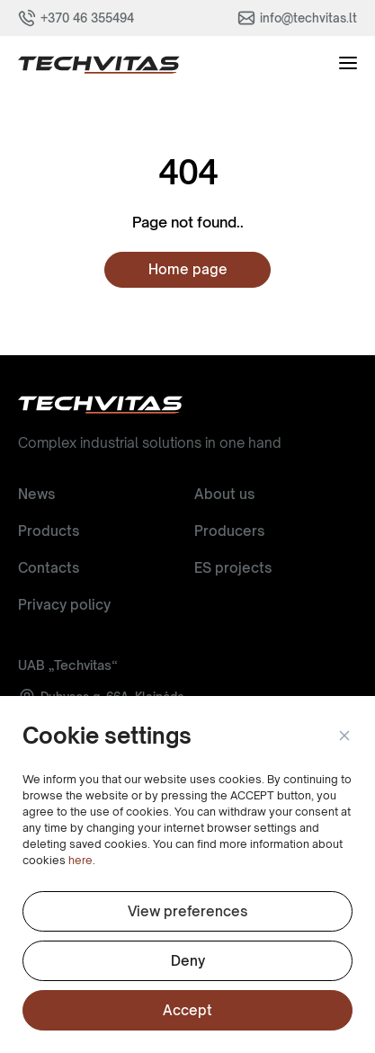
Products (48, 531)
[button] (344, 736)
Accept (187, 1010)
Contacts (48, 567)
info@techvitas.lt (308, 18)
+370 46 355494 (87, 18)
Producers (229, 531)
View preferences (187, 911)
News (36, 494)
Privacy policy (64, 604)
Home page (188, 269)
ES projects (233, 567)
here (80, 860)
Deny (188, 960)
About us (224, 494)
